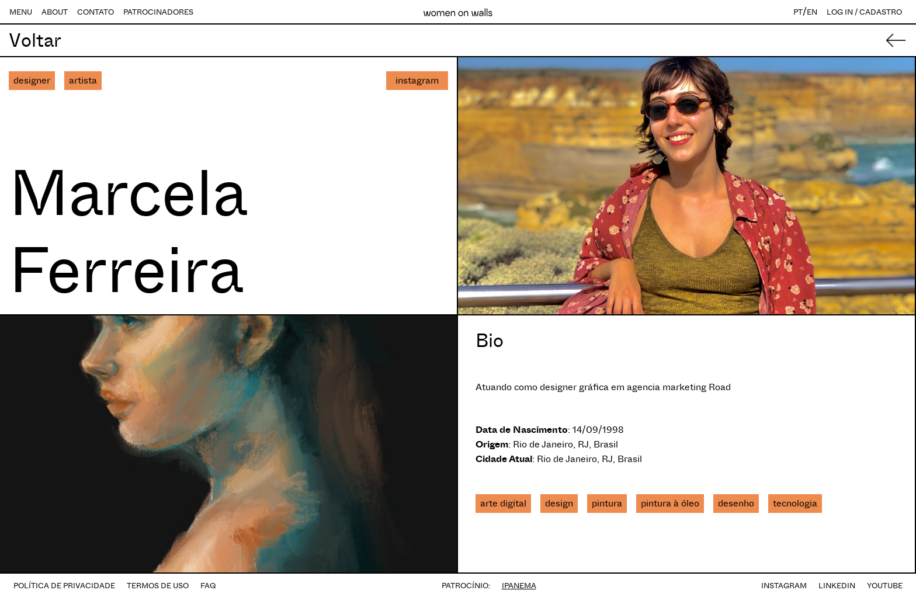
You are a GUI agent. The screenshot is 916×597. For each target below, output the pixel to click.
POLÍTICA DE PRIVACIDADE (64, 586)
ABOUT (54, 12)
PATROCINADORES (158, 12)
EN (812, 12)
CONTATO (95, 12)
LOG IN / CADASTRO (864, 12)
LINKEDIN (836, 586)
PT (798, 12)
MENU (20, 12)
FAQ (208, 586)
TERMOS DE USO (158, 586)
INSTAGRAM (784, 586)
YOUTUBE (885, 586)
